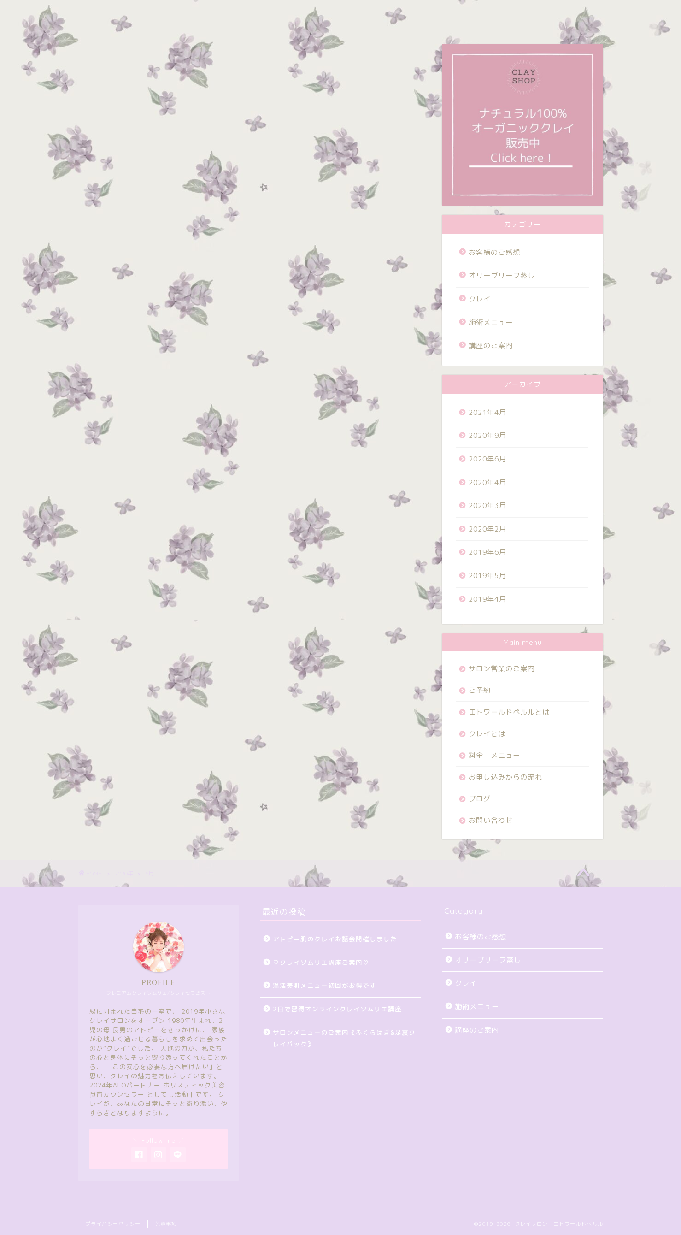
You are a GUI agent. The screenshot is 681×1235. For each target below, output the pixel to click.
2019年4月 (487, 599)
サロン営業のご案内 (164, 12)
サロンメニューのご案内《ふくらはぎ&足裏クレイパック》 (344, 1038)
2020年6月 (487, 459)
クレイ (480, 299)
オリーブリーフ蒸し (502, 275)
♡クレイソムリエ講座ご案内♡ (321, 962)
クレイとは (487, 734)
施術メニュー (491, 322)
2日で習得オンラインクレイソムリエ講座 (337, 1009)
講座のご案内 (491, 345)
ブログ (344, 12)
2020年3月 (487, 505)
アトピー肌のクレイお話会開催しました (335, 938)
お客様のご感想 (494, 252)
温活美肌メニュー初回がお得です (324, 985)
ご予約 (228, 12)
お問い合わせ (398, 12)
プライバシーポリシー (113, 1224)
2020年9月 (487, 435)
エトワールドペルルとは (509, 712)
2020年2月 (487, 529)
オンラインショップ (473, 12)
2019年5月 (487, 575)
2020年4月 (487, 482)
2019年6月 (487, 552)
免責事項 (166, 1224)
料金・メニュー (286, 12)
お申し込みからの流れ (505, 777)
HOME (99, 12)
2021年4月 (487, 412)
